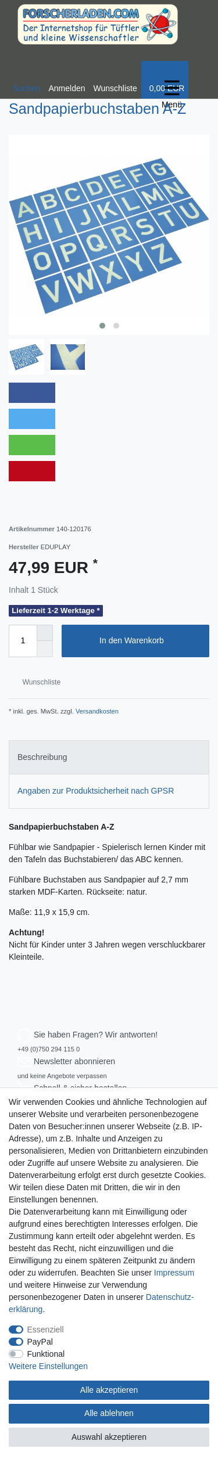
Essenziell (45, 1329)
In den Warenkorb (150, 641)
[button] (32, 393)
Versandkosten (96, 711)
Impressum (174, 1272)
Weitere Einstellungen (48, 1366)
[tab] (109, 757)
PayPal (40, 1341)
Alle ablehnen (109, 1413)
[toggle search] (26, 80)
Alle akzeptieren (109, 1390)
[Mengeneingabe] (23, 641)
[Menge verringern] (45, 649)
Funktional (46, 1354)
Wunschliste (36, 682)
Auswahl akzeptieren (109, 1437)
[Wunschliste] (115, 80)
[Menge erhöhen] (45, 633)
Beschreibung (42, 757)
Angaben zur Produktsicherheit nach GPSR (95, 790)
